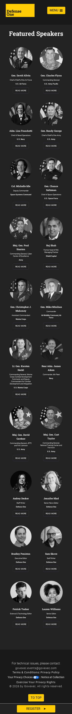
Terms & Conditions (25, 672)
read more (20, 90)
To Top (36, 698)
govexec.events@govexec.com (36, 668)
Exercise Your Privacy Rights (36, 682)
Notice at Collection (52, 677)
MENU (56, 10)
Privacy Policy (50, 672)
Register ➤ (36, 709)
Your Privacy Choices (23, 677)
